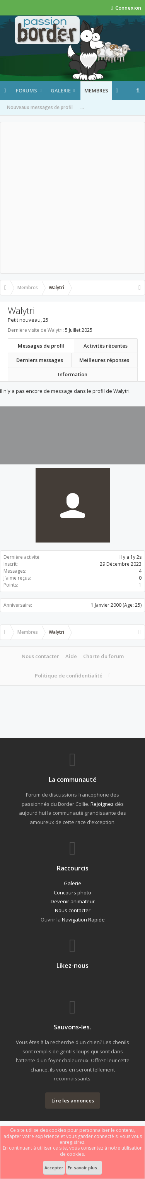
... (82, 107)
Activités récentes (106, 345)
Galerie (61, 90)
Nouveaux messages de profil (40, 107)
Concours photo (72, 892)
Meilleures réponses (104, 360)
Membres (96, 90)
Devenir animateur (73, 901)
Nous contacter (40, 656)
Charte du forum (103, 656)
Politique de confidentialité (68, 675)
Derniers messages (39, 360)
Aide (71, 656)
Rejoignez (102, 803)
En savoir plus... (84, 1167)
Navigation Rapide (83, 919)
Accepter (53, 1167)
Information (72, 374)
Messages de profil (41, 345)
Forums (26, 90)
